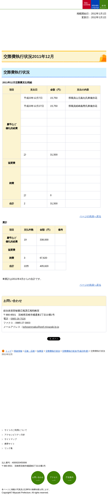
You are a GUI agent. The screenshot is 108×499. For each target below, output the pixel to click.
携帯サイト (9, 444)
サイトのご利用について (15, 430)
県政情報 (18, 351)
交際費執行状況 (53, 351)
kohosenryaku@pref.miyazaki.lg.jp (41, 327)
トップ (8, 351)
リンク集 (8, 448)
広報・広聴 (29, 351)
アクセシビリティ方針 (14, 435)
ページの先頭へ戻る (90, 216)
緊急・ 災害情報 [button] (86, 4)
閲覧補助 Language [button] (95, 6)
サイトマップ (10, 439)
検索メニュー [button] (103, 6)
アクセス (53, 477)
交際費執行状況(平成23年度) (75, 351)
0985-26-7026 (18, 318)
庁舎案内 (69, 477)
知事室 (40, 351)
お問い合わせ (37, 477)
